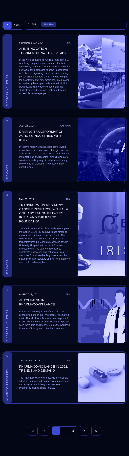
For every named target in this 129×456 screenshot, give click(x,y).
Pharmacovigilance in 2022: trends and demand (43, 368)
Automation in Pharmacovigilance (37, 302)
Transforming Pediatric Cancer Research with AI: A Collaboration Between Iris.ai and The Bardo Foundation (43, 213)
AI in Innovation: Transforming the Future (43, 50)
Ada (68, 42)
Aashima (65, 125)
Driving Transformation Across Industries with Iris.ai (41, 135)
